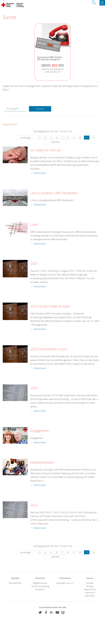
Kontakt (89, 583)
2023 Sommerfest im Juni (48, 349)
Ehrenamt (40, 589)
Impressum (90, 592)
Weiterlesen (40, 173)
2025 (34, 388)
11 (86, 137)
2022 (34, 505)
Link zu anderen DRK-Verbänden (54, 193)
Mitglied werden (40, 583)
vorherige (25, 137)
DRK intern (90, 596)
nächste (55, 141)
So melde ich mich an (45, 150)
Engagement (39, 431)
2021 (34, 264)
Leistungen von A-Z (65, 583)
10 (79, 137)
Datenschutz (90, 589)
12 (93, 137)
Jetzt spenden (15, 583)
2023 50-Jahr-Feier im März (50, 306)
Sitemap (90, 586)
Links (34, 225)
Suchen (40, 108)
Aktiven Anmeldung (40, 586)
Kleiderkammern (42, 462)
